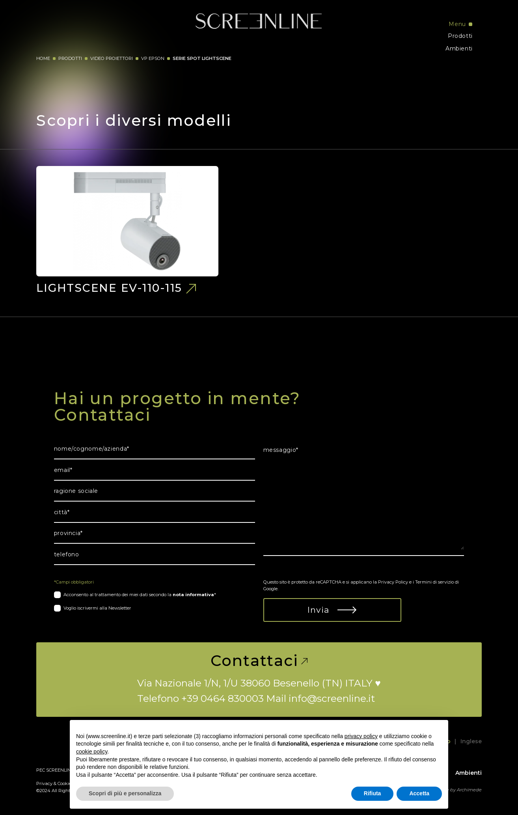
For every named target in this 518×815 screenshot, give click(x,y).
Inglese (471, 741)
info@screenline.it (332, 698)
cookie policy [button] (91, 751)
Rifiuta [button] (372, 793)
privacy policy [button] (361, 736)
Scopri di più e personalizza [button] (125, 793)
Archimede (469, 790)
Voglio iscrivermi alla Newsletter (97, 608)
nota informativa (193, 594)
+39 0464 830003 (222, 698)
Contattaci (259, 661)
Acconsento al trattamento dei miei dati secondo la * (139, 594)
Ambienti (459, 48)
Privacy (44, 783)
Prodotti (460, 35)
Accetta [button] (419, 793)
